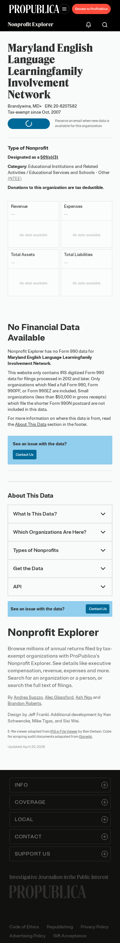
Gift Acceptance (69, 936)
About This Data (30, 424)
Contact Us (24, 454)
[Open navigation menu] (64, 9)
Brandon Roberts (24, 703)
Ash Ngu (84, 697)
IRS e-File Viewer (63, 731)
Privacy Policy (94, 927)
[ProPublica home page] (47, 891)
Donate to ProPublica (91, 9)
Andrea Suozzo (28, 697)
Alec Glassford (59, 697)
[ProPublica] (34, 9)
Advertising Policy (27, 936)
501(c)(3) (49, 157)
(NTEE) (15, 178)
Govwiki (85, 736)
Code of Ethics (24, 927)
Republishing (60, 927)
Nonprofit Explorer (30, 24)
